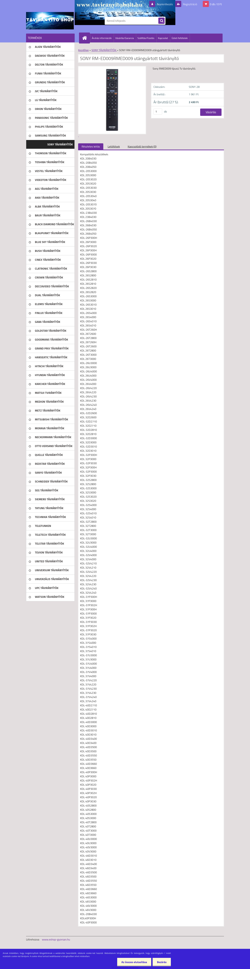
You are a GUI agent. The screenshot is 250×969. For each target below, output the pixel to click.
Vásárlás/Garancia (124, 38)
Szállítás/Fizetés (146, 38)
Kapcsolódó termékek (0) (142, 146)
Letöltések (114, 146)
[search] (161, 21)
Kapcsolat (163, 38)
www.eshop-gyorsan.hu (56, 939)
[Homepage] (86, 38)
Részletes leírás (91, 146)
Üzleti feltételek (180, 38)
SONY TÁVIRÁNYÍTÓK (104, 50)
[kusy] (157, 112)
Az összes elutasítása (134, 962)
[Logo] (50, 20)
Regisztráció (189, 4)
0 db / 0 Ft (216, 4)
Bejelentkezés (164, 4)
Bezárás (161, 962)
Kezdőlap (83, 50)
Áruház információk (102, 38)
